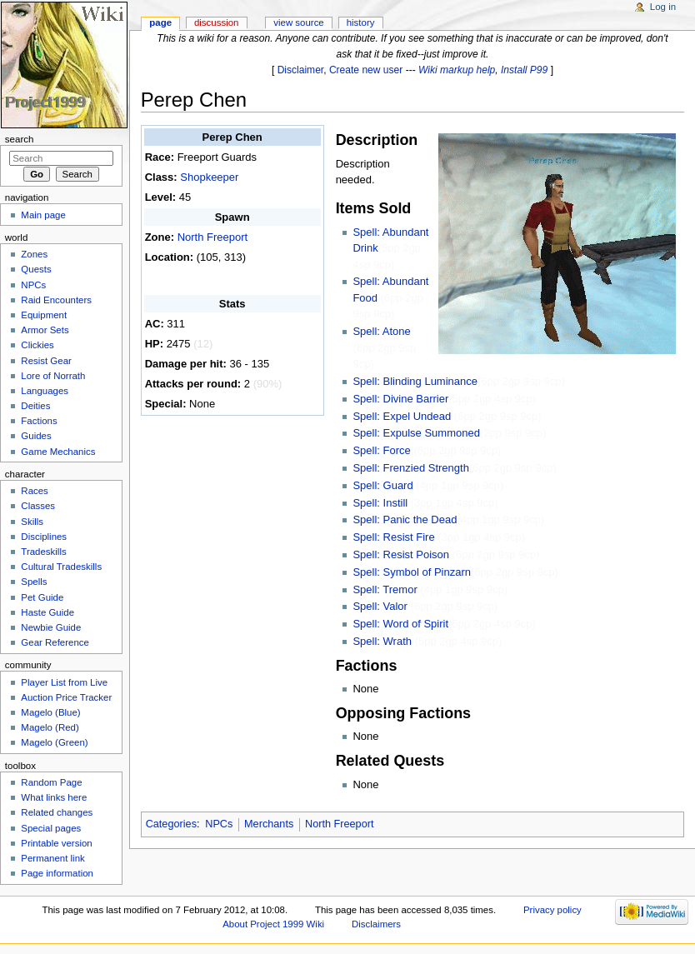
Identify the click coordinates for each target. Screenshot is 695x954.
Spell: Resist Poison (400, 554)
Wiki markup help (456, 70)
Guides (36, 436)
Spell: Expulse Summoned (415, 433)
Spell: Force (381, 450)
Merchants (268, 824)
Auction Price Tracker (66, 697)
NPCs (218, 824)
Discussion (216, 22)
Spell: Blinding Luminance (415, 381)
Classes (38, 506)
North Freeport (213, 237)
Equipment (44, 315)
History (361, 22)
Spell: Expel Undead (401, 416)
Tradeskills (43, 552)
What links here (54, 797)
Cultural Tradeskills (61, 567)
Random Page (51, 782)
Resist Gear (46, 361)
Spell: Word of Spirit (400, 623)
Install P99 (524, 70)
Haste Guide (47, 612)
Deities (35, 406)
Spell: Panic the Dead (404, 519)
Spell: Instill (380, 503)
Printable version (56, 843)
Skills (32, 522)
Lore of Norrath (53, 376)
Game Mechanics (58, 452)
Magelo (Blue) (50, 712)
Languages (44, 391)
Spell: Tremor (384, 589)
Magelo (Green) (54, 742)
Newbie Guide (51, 627)
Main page (43, 215)
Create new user (365, 70)
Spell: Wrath (382, 641)
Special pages (51, 828)
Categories (171, 824)
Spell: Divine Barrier (400, 398)
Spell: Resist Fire (393, 537)
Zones (34, 254)
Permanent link (52, 858)
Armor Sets (44, 330)
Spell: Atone (381, 331)
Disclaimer (301, 70)
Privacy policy (552, 910)
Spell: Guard (382, 485)
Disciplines (44, 537)
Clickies (37, 345)
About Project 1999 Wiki (273, 924)
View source (298, 22)
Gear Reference (55, 642)
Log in (663, 7)
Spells (34, 582)
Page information (57, 873)
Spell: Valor (380, 606)
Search (19, 139)
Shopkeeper (209, 177)
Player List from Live (64, 682)
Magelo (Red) (49, 727)
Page (160, 22)
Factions (39, 421)
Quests (36, 269)
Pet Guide (42, 597)
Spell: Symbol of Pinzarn (411, 572)
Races (34, 491)
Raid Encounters (56, 300)
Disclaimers (376, 924)
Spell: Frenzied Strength (410, 468)
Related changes (56, 812)
